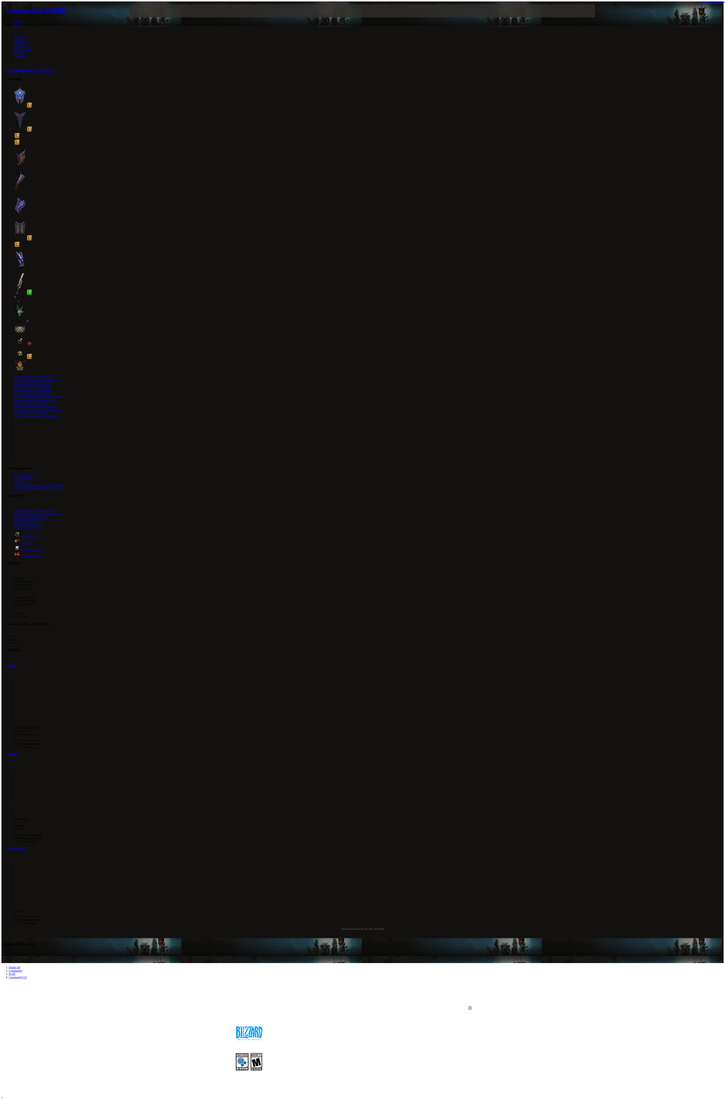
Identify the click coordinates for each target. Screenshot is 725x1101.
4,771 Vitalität (22, 478)
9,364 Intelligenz (24, 475)
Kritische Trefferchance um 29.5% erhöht (38, 488)
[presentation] (143, 10)
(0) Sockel (20, 481)
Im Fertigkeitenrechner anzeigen (712, 2)
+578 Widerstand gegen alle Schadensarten (39, 485)
